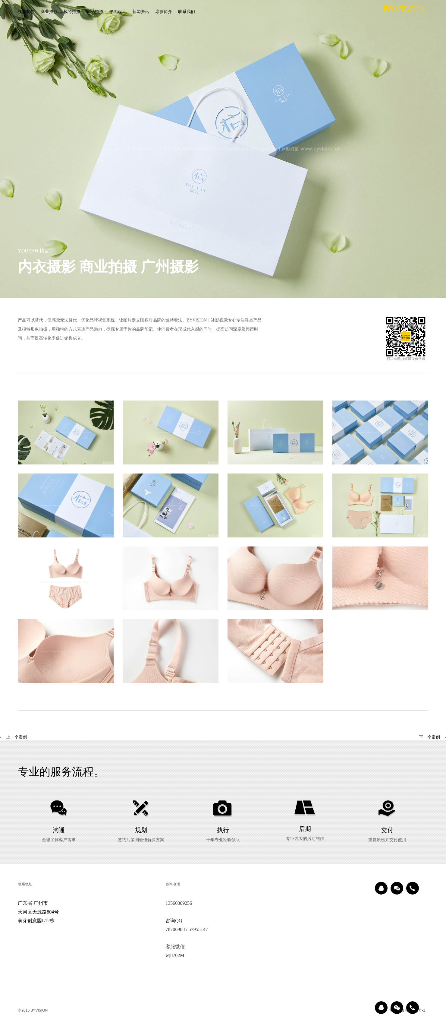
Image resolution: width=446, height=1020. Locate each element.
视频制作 (26, 12)
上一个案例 (13, 737)
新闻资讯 (140, 12)
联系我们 (186, 12)
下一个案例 (429, 737)
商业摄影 (49, 12)
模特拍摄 (72, 12)
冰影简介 (163, 12)
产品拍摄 (94, 12)
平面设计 (117, 12)
